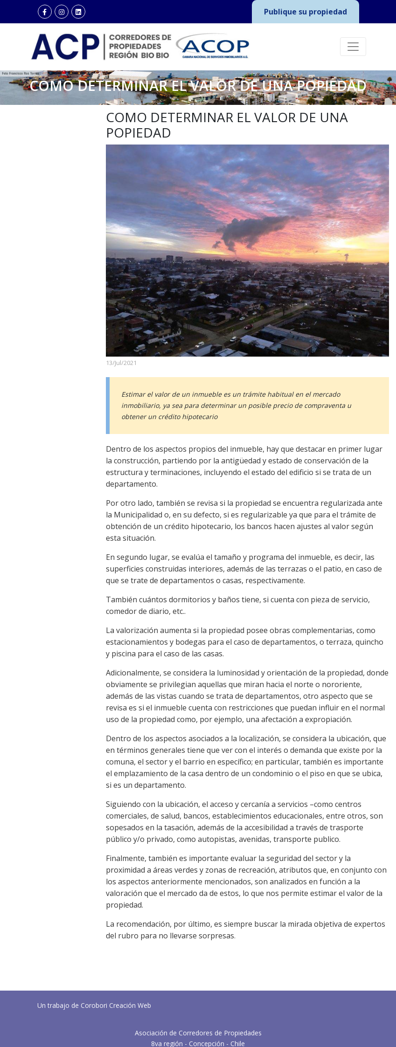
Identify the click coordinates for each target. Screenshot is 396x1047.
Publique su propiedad (305, 12)
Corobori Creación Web (116, 1023)
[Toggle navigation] (353, 46)
